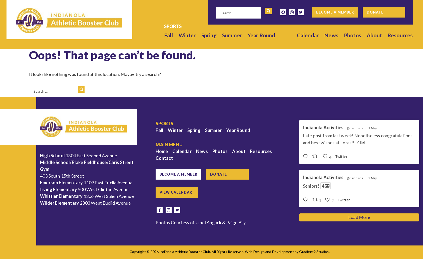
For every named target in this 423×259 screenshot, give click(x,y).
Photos (352, 35)
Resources (400, 35)
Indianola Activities (323, 127)
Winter (187, 35)
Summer (232, 35)
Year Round (261, 35)
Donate (375, 12)
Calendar (308, 35)
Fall (168, 35)
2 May (372, 128)
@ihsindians (354, 128)
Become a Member (335, 12)
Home (162, 151)
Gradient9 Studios (314, 251)
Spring (209, 35)
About (374, 35)
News (331, 35)
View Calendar (176, 192)
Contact (164, 158)
